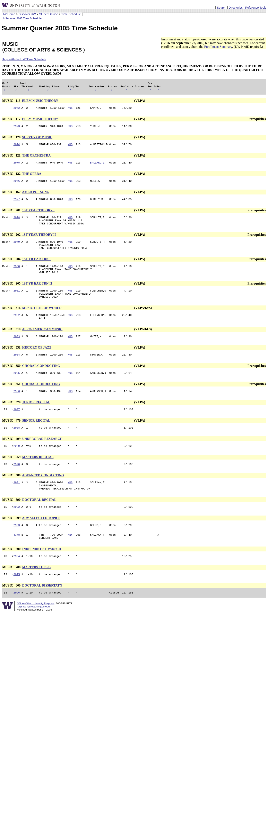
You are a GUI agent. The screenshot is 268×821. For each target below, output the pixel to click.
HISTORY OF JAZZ (36, 362)
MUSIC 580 (11, 494)
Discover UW (27, 14)
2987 (17, 426)
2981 (17, 302)
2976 (17, 186)
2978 (17, 223)
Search (221, 7)
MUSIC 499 (11, 456)
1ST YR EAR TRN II (37, 294)
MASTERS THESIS (36, 591)
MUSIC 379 (11, 419)
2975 (17, 167)
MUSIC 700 (11, 591)
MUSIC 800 (11, 610)
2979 (17, 250)
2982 (17, 328)
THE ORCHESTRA (36, 159)
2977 (17, 204)
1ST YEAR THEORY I (38, 215)
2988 (17, 445)
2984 (17, 370)
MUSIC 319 (11, 343)
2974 (17, 148)
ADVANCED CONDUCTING (43, 494)
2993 (17, 547)
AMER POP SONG (35, 197)
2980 (17, 276)
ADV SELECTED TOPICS (41, 539)
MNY (70, 557)
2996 (17, 618)
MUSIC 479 (11, 437)
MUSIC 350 (11, 381)
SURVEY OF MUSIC (37, 140)
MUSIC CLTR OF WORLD (41, 320)
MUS (70, 110)
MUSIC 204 (11, 268)
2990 (17, 483)
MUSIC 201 (11, 215)
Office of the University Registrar (35, 628)
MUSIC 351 (11, 400)
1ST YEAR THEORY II (39, 242)
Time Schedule (71, 14)
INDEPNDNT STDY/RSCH (41, 572)
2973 (17, 129)
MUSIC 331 (11, 362)
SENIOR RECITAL (36, 437)
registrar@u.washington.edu (33, 631)
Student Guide (48, 14)
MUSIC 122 (11, 178)
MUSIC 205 (11, 294)
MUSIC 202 (11, 242)
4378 (17, 557)
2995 (17, 599)
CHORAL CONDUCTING (41, 381)
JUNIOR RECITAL (36, 419)
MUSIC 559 (11, 475)
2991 (17, 502)
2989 (17, 464)
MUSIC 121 (11, 159)
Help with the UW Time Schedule (24, 59)
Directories (236, 7)
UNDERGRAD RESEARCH (42, 456)
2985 (17, 389)
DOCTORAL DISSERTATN (42, 610)
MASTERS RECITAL (37, 475)
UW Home (8, 14)
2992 (17, 528)
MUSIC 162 (11, 197)
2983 (17, 351)
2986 (17, 407)
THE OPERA (31, 178)
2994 (17, 580)
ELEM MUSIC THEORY (40, 102)
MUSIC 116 (11, 102)
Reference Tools (255, 7)
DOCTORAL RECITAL (39, 520)
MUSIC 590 (11, 520)
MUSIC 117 (11, 121)
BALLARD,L (97, 167)
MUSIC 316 (11, 320)
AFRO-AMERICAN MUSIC (42, 343)
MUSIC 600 (11, 572)
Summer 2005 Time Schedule (22, 18)
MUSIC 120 (11, 140)
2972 (17, 110)
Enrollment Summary (218, 46)
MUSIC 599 (11, 539)
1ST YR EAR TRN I (36, 268)
